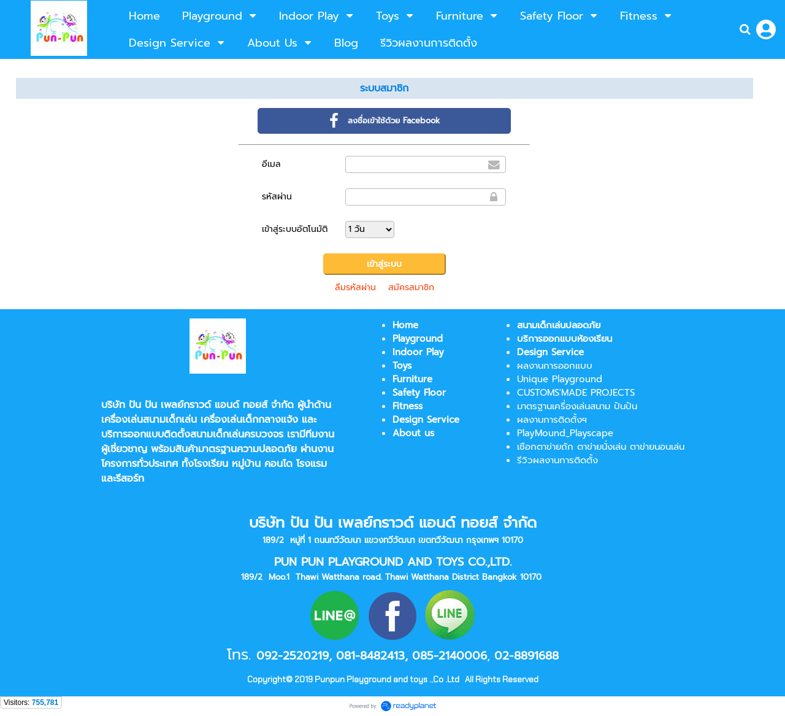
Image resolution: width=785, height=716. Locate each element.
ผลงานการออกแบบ (554, 365)
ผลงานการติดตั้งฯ (552, 419)
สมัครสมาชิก (411, 287)
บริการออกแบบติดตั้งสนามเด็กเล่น (172, 434)
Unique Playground (559, 379)
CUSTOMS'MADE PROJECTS (576, 392)
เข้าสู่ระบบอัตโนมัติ (294, 229)
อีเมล (271, 164)
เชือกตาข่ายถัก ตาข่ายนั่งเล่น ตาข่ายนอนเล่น (600, 446)
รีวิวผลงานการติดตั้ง (557, 460)
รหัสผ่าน (277, 196)
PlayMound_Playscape (565, 433)
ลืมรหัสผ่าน (355, 287)
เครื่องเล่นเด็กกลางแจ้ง (249, 419)
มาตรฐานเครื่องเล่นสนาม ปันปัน (577, 406)
